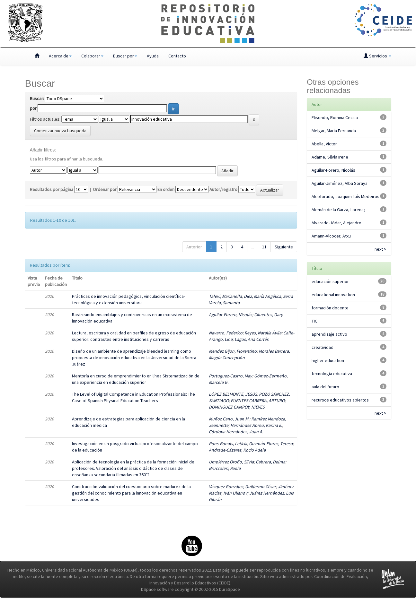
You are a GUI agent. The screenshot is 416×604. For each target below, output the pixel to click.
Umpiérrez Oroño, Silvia (231, 462)
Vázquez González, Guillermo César (242, 486)
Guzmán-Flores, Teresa (271, 443)
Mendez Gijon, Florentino (233, 351)
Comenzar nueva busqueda (60, 131)
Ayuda (153, 56)
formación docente (330, 308)
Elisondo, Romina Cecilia (335, 117)
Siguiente (284, 247)
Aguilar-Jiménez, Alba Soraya (339, 183)
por (33, 108)
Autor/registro (223, 189)
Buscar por (125, 56)
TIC (314, 321)
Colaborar (92, 56)
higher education (328, 360)
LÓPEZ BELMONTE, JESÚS (233, 394)
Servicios (377, 56)
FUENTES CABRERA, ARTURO (258, 400)
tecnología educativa (332, 373)
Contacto (177, 56)
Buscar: (37, 98)
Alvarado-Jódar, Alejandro (336, 223)
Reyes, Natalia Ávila (262, 333)
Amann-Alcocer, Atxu (331, 236)
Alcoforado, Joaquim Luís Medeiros (345, 196)
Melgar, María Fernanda (334, 131)
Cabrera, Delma (270, 462)
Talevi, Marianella (225, 296)
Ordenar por (105, 189)
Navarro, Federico (226, 333)
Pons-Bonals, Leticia (228, 443)
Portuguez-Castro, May (230, 376)
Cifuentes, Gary (268, 314)
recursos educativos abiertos (340, 400)
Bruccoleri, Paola (225, 468)
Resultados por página (51, 189)
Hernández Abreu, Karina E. (256, 425)
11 (264, 247)
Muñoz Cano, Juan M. (229, 419)
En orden (165, 189)
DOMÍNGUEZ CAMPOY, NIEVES (236, 407)
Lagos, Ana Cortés (252, 339)
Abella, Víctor (324, 144)
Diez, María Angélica (262, 296)
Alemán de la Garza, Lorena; (338, 209)
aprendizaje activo (329, 334)
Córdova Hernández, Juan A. (236, 432)
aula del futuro (325, 387)
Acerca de (60, 56)
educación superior (330, 281)
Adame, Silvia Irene (330, 157)
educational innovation (333, 295)
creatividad (322, 347)
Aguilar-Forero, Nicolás (230, 314)
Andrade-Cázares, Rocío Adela (237, 450)
